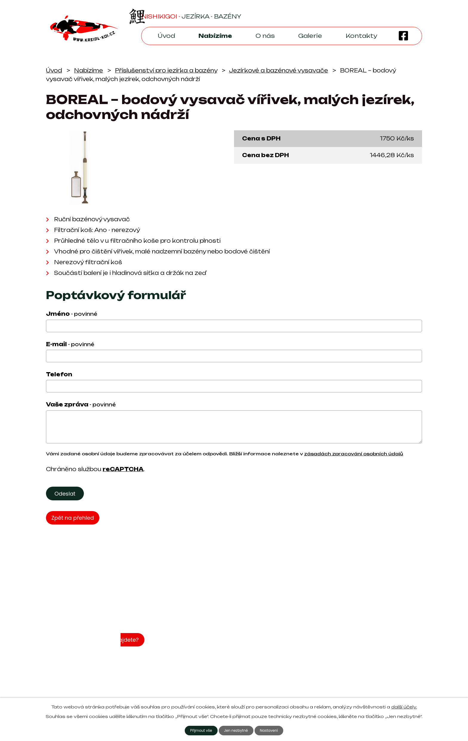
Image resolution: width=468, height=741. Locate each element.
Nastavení (272, 730)
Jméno (71, 313)
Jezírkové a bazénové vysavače (278, 70)
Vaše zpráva (81, 404)
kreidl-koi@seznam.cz (317, 664)
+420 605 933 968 (314, 674)
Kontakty (361, 35)
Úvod (166, 35)
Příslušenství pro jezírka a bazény (166, 70)
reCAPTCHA (123, 469)
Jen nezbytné (236, 730)
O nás (265, 35)
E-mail (70, 344)
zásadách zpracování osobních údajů (353, 454)
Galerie (310, 35)
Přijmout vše (197, 730)
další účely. (404, 705)
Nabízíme (215, 35)
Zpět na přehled (75, 521)
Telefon (59, 374)
